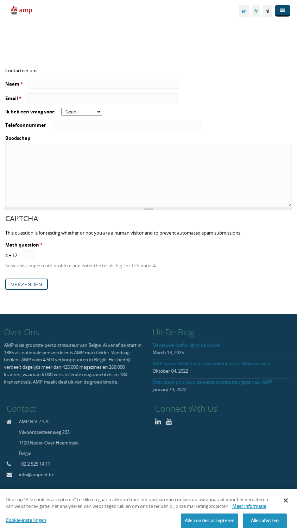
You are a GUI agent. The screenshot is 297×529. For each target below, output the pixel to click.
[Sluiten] (285, 506)
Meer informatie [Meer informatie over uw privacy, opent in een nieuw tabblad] (249, 512)
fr (256, 11)
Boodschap (17, 138)
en (244, 11)
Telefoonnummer (26, 125)
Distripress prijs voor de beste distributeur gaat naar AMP (211, 382)
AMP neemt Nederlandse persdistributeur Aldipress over (210, 363)
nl (267, 11)
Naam (14, 84)
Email (13, 98)
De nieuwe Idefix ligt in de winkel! (185, 345)
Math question (24, 245)
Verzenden (26, 285)
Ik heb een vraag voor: (31, 111)
